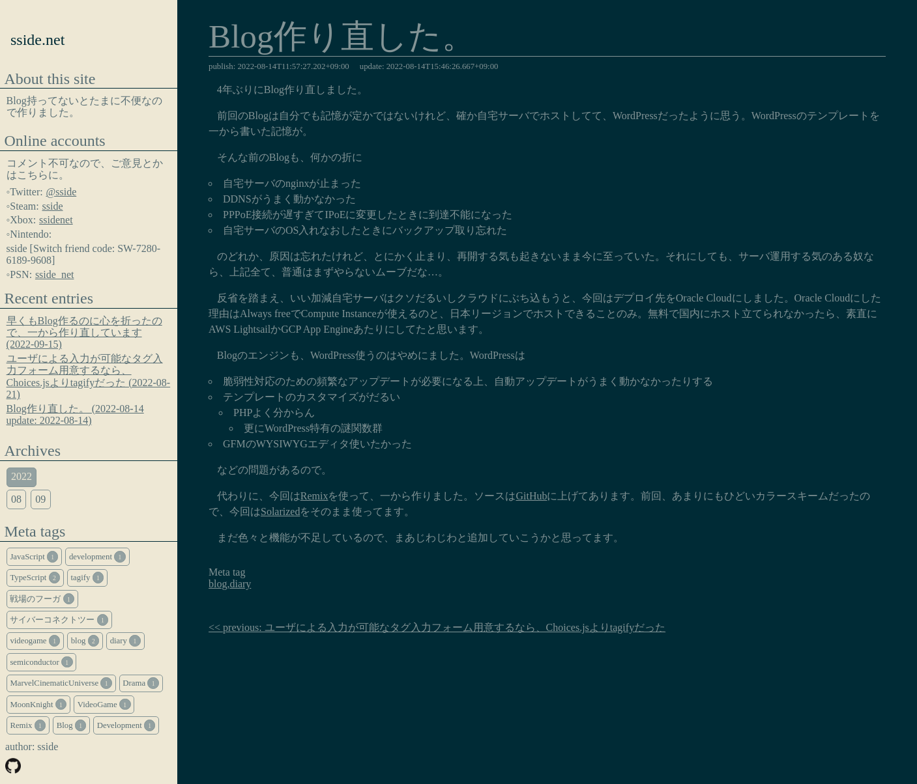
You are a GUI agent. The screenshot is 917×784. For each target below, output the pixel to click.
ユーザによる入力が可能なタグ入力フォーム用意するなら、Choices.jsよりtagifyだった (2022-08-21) (89, 376)
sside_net (54, 274)
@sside (61, 191)
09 (40, 499)
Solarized (280, 511)
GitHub (531, 495)
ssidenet (56, 219)
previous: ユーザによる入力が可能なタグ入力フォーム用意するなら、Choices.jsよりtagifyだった (444, 627)
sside (52, 206)
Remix (314, 495)
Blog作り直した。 (342, 38)
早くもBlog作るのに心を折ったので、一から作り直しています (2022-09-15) (84, 332)
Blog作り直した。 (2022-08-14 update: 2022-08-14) (75, 414)
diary (240, 583)
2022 (21, 476)
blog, (219, 583)
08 (16, 499)
